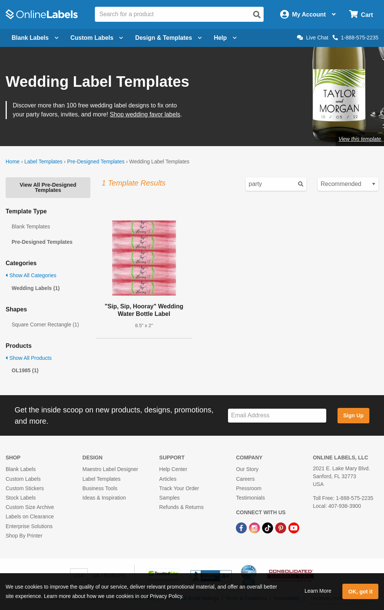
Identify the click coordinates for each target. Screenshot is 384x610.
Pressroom (248, 488)
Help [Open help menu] (225, 38)
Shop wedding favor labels (145, 114)
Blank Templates (31, 226)
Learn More (318, 591)
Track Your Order (179, 488)
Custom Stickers (25, 488)
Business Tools (99, 488)
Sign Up (353, 415)
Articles (168, 479)
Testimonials (250, 498)
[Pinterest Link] (281, 527)
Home (13, 162)
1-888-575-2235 (355, 38)
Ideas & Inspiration (104, 498)
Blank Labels (21, 469)
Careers (245, 479)
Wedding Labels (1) (36, 288)
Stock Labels (21, 498)
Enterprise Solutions (29, 526)
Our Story (247, 469)
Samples (169, 498)
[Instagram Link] (255, 527)
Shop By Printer (24, 536)
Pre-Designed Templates (95, 162)
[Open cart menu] (361, 14)
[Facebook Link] (242, 527)
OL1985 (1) (25, 370)
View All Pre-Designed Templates (48, 187)
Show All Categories (31, 275)
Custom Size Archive (30, 507)
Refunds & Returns (181, 507)
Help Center (173, 469)
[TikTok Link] (268, 527)
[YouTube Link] (293, 527)
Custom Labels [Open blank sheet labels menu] (96, 38)
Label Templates (43, 162)
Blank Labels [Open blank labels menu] (35, 38)
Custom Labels (23, 479)
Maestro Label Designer (110, 469)
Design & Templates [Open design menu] (168, 38)
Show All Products (29, 358)
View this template (360, 139)
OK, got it (360, 592)
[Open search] (257, 14)
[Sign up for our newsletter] (277, 416)
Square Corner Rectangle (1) (45, 325)
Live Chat (312, 37)
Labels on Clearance (30, 516)
